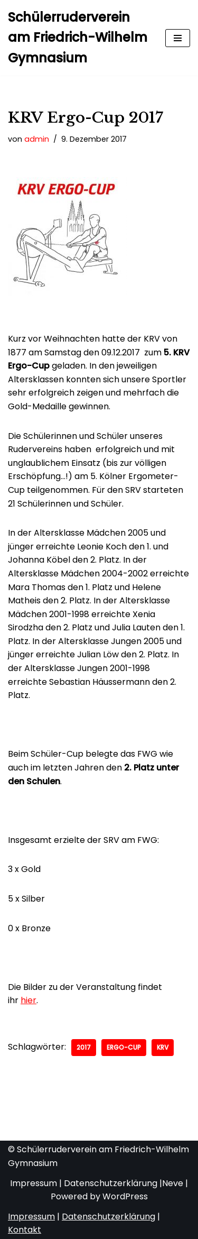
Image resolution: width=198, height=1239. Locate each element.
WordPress (125, 1196)
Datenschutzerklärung (110, 1183)
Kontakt (24, 1230)
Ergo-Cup (124, 1047)
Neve (172, 1183)
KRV (162, 1047)
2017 (84, 1047)
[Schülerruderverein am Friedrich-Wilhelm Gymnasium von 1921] (78, 37)
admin (36, 139)
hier (28, 1000)
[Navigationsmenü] (177, 38)
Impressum (33, 1183)
